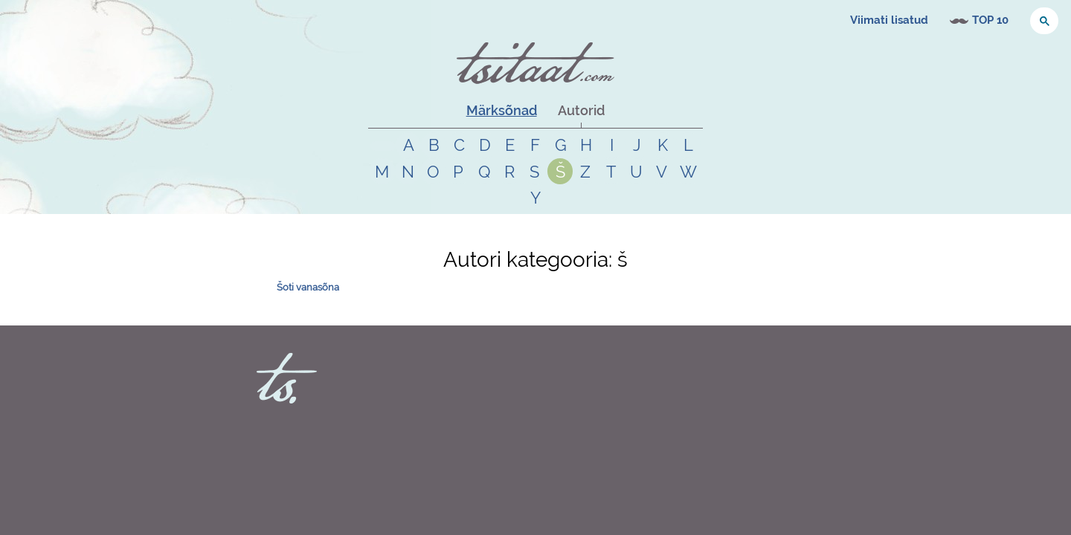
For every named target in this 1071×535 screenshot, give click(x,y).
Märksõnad (501, 110)
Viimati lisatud (889, 20)
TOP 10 (990, 20)
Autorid (581, 110)
